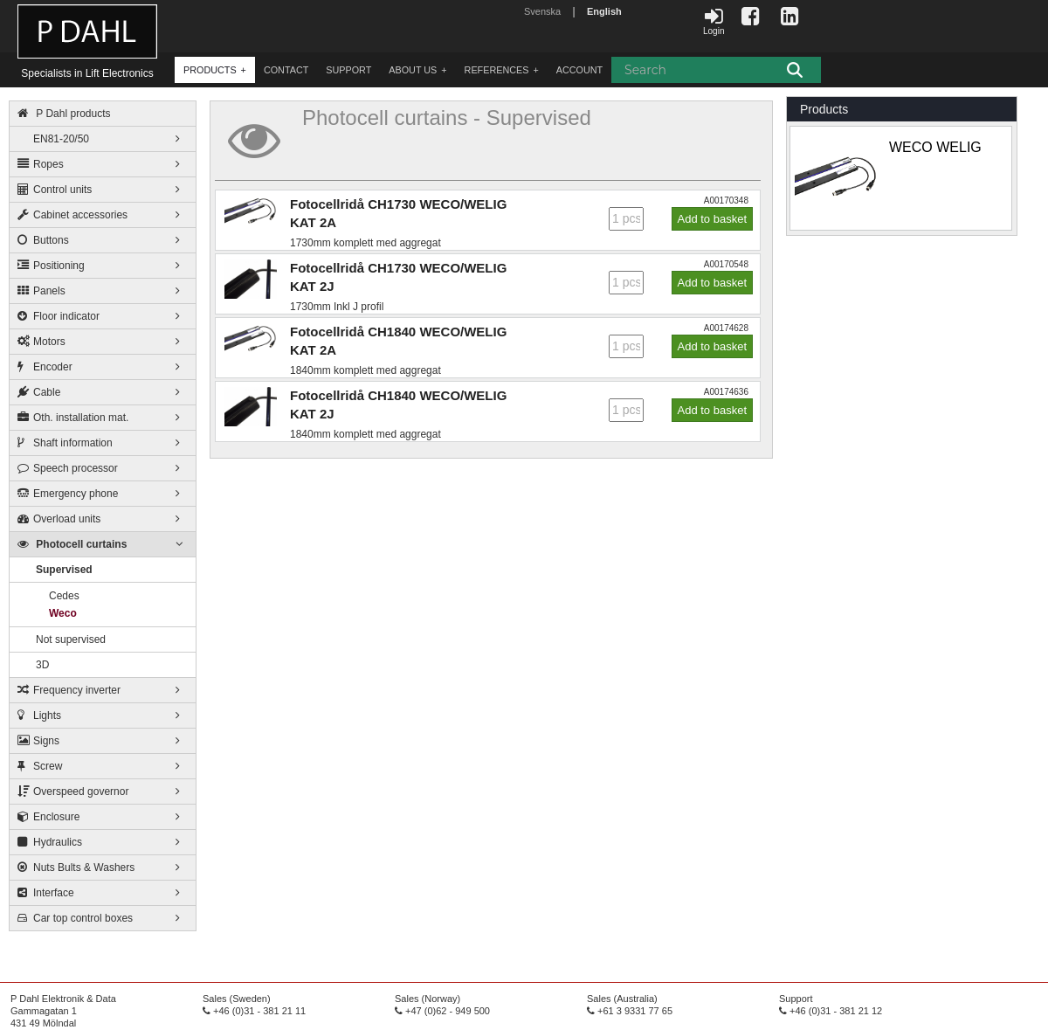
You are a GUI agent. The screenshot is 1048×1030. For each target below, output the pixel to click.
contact (286, 70)
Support (348, 70)
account (579, 70)
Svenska (542, 11)
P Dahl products (64, 113)
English (604, 11)
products (210, 70)
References (497, 70)
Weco (63, 613)
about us (413, 70)
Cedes (64, 596)
